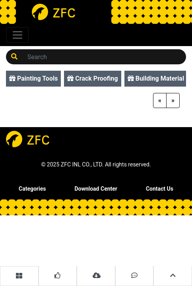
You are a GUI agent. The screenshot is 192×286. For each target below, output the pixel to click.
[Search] (104, 56)
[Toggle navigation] (17, 35)
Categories (32, 189)
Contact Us (159, 189)
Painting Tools (33, 78)
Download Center (95, 189)
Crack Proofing (92, 78)
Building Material (156, 78)
